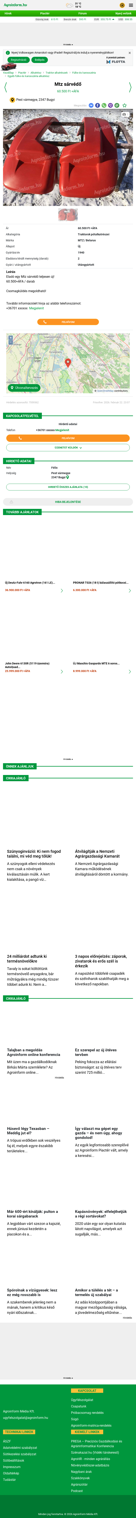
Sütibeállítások (13, 1460)
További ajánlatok (22, 512)
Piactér (22, 73)
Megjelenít (36, 308)
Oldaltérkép (11, 1473)
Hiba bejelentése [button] (68, 501)
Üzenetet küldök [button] (68, 447)
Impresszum (12, 1467)
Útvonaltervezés (24, 388)
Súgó (74, 1419)
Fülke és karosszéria (84, 73)
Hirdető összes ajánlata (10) (68, 486)
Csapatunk (78, 1406)
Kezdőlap (8, 73)
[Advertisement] (68, 718)
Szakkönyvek (80, 1478)
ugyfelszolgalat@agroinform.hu (25, 1418)
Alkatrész (36, 73)
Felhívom (68, 322)
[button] (122, 5)
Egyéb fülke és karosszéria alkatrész (28, 76)
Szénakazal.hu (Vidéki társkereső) (95, 1452)
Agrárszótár (79, 1484)
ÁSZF (7, 1441)
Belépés (39, 59)
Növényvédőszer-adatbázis (90, 1465)
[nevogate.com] (121, 1503)
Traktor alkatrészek (57, 73)
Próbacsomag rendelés (87, 1413)
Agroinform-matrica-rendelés (91, 1425)
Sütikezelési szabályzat (19, 1454)
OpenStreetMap (105, 390)
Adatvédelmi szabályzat (20, 1448)
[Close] (130, 53)
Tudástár (9, 1480)
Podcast (77, 1491)
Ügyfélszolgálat (82, 1400)
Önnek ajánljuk (20, 766)
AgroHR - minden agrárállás (90, 1459)
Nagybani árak (81, 1472)
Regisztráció (18, 59)
